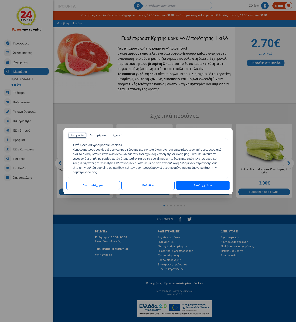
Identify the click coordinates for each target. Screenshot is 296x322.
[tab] (77, 135)
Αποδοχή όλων (202, 185)
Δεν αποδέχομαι (93, 185)
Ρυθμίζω (148, 185)
